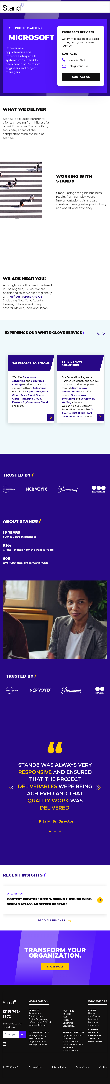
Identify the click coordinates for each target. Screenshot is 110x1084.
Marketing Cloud (30, 398)
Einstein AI (18, 402)
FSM (79, 416)
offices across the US (26, 296)
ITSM (65, 416)
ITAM (89, 413)
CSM (74, 413)
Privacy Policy (59, 1067)
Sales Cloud (27, 395)
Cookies (103, 1067)
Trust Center (82, 1067)
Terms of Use (35, 1067)
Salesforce (39, 388)
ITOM (72, 416)
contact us (81, 77)
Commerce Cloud (37, 402)
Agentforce (34, 391)
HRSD (81, 413)
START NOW (55, 966)
